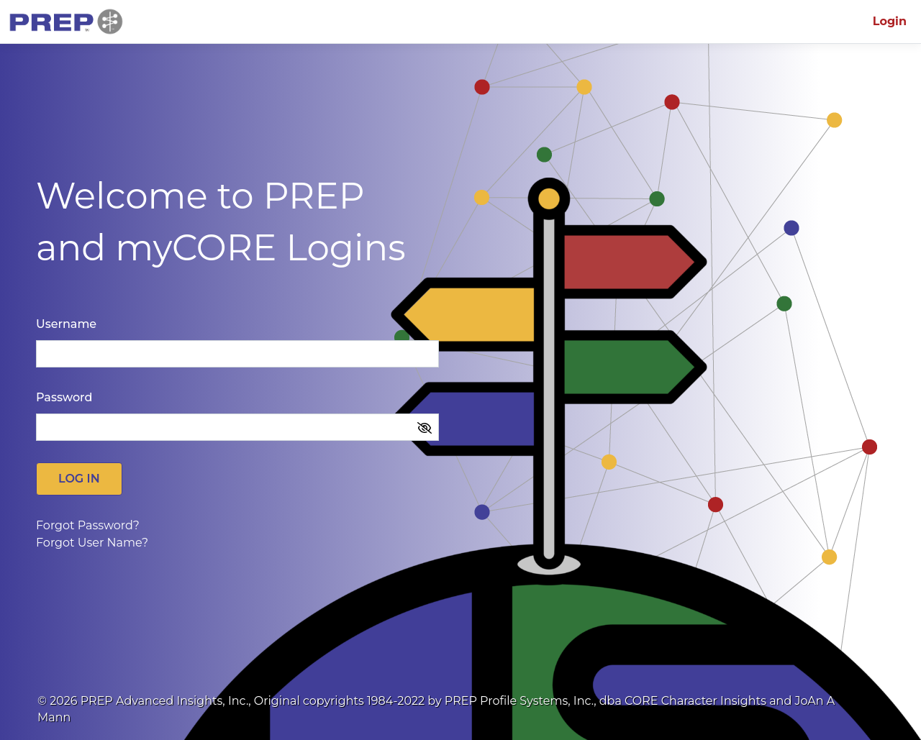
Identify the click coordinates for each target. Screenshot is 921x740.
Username (66, 324)
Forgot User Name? (92, 542)
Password (64, 397)
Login (890, 21)
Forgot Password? (88, 525)
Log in (79, 478)
